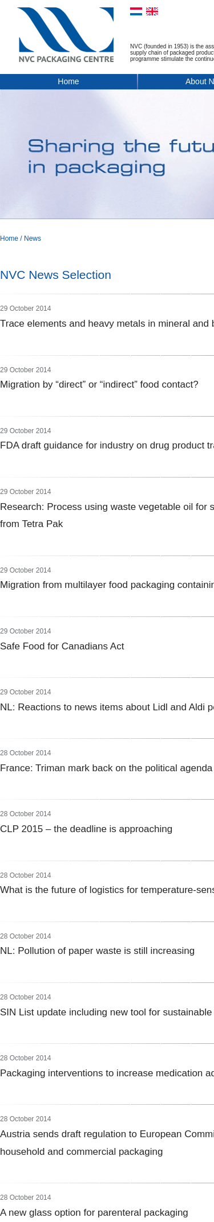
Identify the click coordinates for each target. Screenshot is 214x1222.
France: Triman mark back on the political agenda (106, 768)
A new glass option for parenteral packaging (94, 1212)
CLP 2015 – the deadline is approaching (86, 829)
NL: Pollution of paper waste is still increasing (97, 950)
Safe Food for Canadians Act (62, 646)
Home (68, 81)
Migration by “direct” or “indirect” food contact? (99, 384)
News (32, 238)
